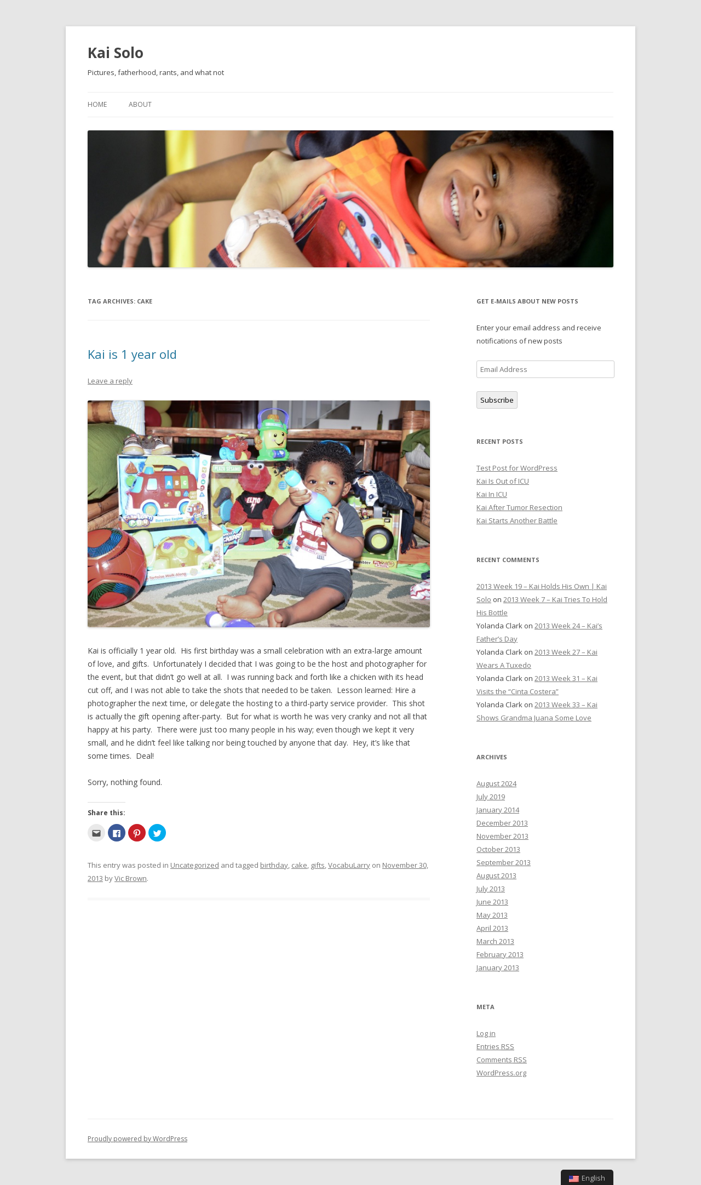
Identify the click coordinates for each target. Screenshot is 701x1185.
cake (299, 865)
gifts (318, 865)
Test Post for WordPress (517, 468)
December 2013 (502, 823)
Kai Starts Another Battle (517, 520)
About (140, 104)
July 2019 (490, 797)
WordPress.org (501, 1073)
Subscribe (497, 400)
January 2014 (497, 810)
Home (97, 104)
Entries (495, 1046)
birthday (274, 865)
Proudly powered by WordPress (137, 1138)
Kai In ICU (491, 494)
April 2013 (492, 928)
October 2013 (498, 849)
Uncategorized (194, 865)
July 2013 (490, 889)
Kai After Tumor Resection (519, 507)
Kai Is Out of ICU (502, 481)
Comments (501, 1059)
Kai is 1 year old (132, 354)
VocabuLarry (349, 865)
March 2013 (495, 941)
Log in (486, 1033)
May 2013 (492, 915)
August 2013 (496, 875)
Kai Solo (115, 52)
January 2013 (497, 967)
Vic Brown (130, 878)
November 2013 (502, 836)
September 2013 (503, 862)
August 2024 (496, 783)
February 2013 (500, 954)
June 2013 (492, 902)
